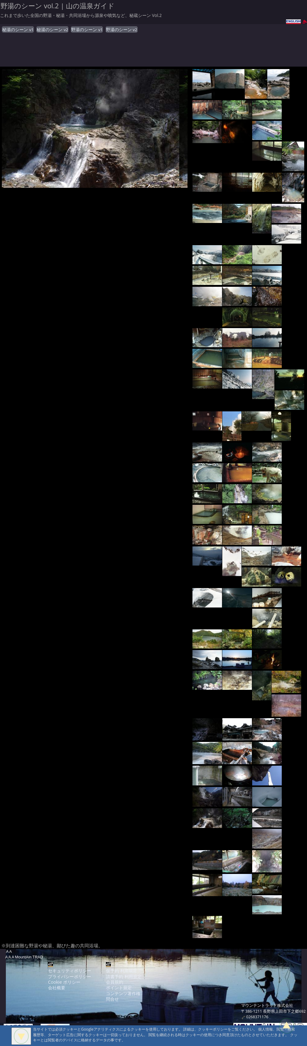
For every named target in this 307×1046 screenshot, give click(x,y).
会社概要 (56, 987)
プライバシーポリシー (69, 976)
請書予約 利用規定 (124, 976)
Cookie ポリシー (64, 982)
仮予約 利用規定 (121, 971)
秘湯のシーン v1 (18, 29)
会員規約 (114, 982)
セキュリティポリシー (69, 971)
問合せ (112, 999)
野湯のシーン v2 (121, 29)
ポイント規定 (119, 987)
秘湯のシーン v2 (52, 29)
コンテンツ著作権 (123, 993)
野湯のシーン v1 (87, 29)
